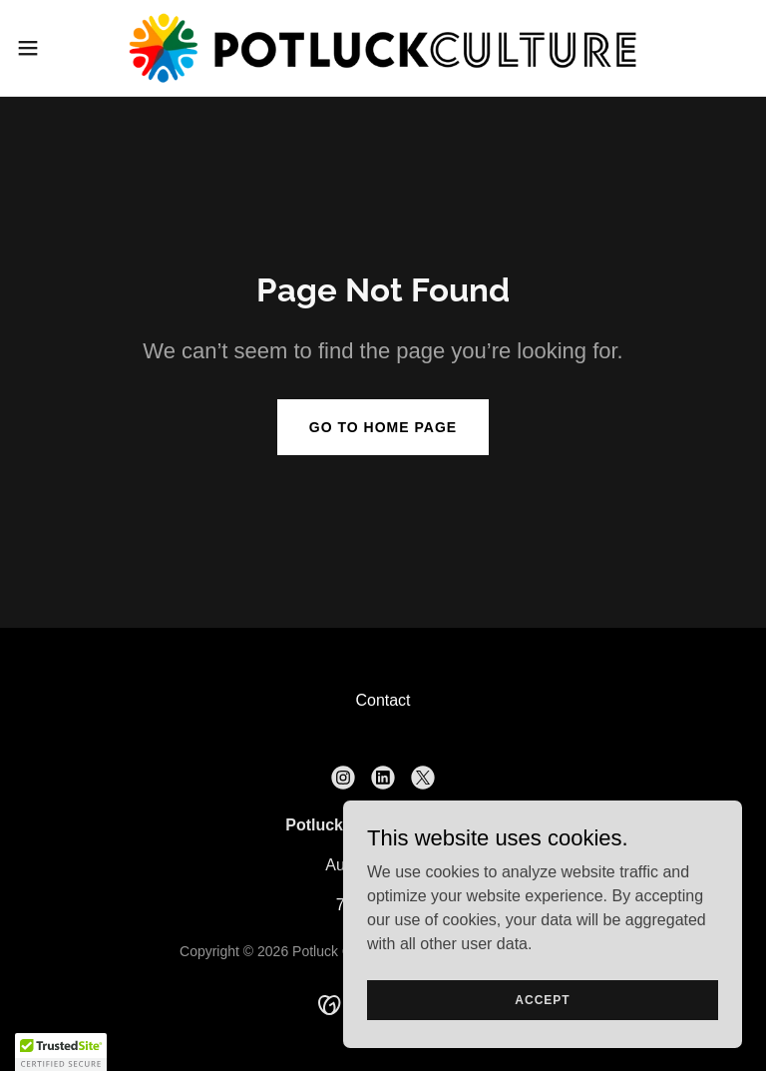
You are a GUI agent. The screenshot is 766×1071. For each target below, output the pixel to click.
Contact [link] (382, 700)
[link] (383, 48)
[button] (64, 48)
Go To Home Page (383, 427)
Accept (542, 999)
